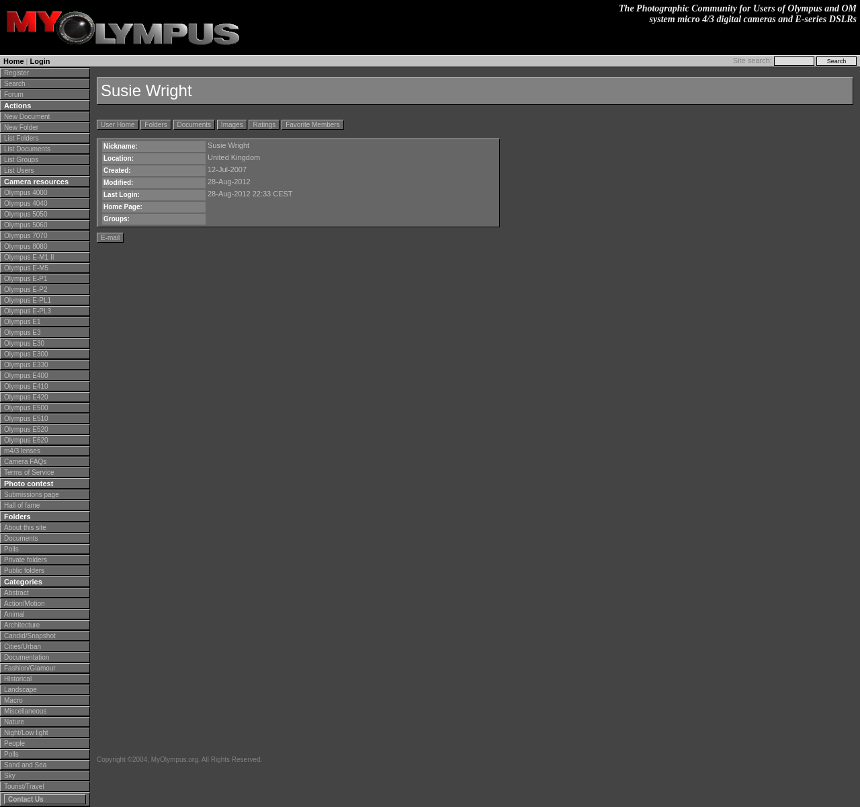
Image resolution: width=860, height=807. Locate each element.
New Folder (21, 127)
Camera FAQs (25, 461)
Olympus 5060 (25, 225)
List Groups (21, 159)
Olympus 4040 (25, 203)
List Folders (21, 138)
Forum (14, 94)
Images (232, 124)
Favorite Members (313, 124)
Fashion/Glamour (30, 668)
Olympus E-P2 (25, 289)
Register (16, 73)
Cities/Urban (22, 646)
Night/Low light (26, 732)
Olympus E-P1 (25, 278)
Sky (9, 775)
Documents (21, 538)
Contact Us (26, 799)
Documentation (26, 657)
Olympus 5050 (25, 214)
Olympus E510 (26, 418)
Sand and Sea (25, 765)
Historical (18, 679)
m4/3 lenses (22, 451)
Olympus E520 (26, 429)
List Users (19, 170)
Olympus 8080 (25, 246)
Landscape (20, 689)
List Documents (27, 149)
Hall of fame (22, 505)
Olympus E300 (26, 354)
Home (13, 61)
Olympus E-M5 (26, 268)
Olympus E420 (26, 397)
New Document (27, 116)
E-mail (110, 237)
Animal (14, 614)
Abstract (16, 593)
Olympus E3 (22, 332)
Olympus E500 (26, 408)
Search (15, 83)
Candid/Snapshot (30, 636)
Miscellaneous (25, 711)
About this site (25, 527)
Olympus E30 (24, 343)
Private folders (25, 560)
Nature (14, 722)
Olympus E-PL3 (27, 311)
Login (40, 61)
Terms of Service (29, 472)
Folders (155, 124)
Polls (11, 549)
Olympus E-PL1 (27, 300)
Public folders (24, 570)
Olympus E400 (26, 375)
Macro (13, 700)
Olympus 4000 (25, 192)
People (14, 743)
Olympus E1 (22, 321)
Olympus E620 (26, 440)
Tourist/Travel (24, 786)
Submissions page (31, 494)
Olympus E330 (26, 365)
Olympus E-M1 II (29, 257)
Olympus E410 (26, 386)
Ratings (264, 124)
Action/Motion (24, 603)
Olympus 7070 (25, 235)
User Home (118, 124)
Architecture (22, 625)
